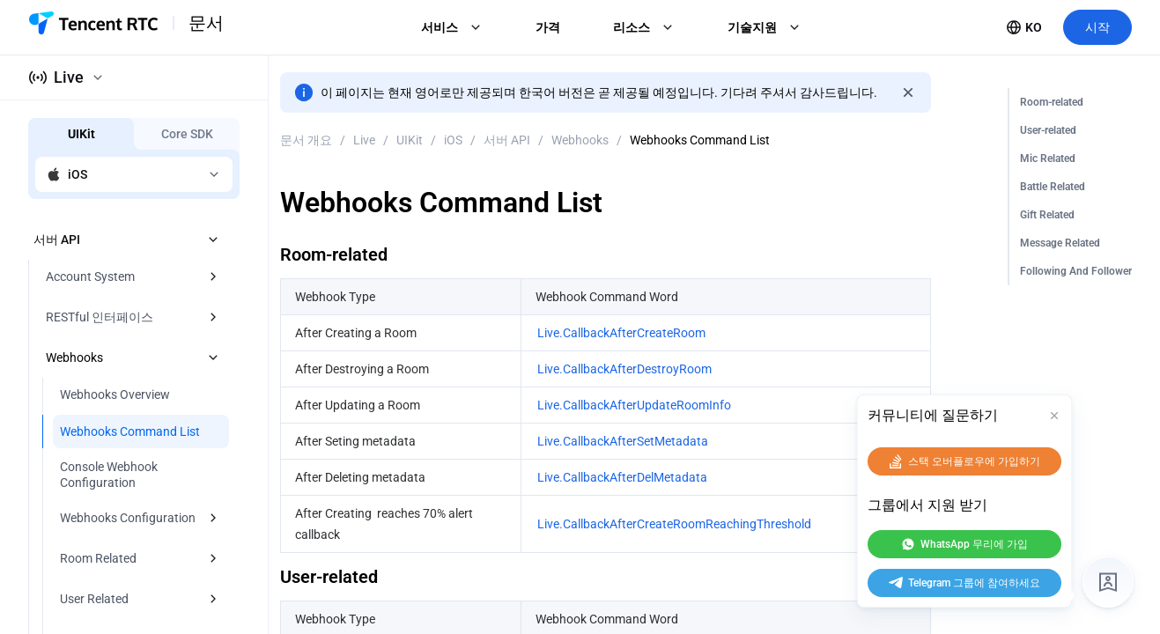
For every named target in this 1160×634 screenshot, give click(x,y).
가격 (548, 27)
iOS (453, 140)
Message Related (1060, 243)
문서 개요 (306, 140)
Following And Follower (1076, 271)
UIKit (409, 140)
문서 (206, 23)
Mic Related (1047, 158)
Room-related (1051, 102)
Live (364, 140)
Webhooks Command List (700, 140)
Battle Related (1052, 187)
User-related (1048, 130)
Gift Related (1047, 215)
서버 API (507, 140)
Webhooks (580, 140)
